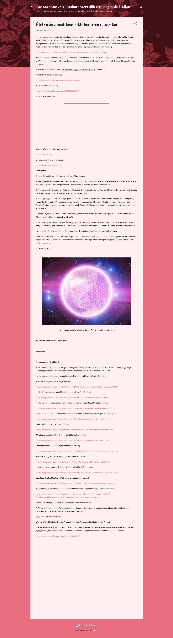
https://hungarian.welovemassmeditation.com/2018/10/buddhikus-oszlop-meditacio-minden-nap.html (77, 483)
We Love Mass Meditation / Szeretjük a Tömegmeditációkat (83, 6)
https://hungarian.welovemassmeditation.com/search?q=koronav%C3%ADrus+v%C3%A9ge (73, 462)
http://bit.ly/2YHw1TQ (44, 155)
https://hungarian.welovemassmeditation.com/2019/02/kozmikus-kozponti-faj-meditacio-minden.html (77, 473)
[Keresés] (141, 7)
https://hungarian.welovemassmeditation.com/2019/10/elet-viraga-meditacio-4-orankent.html (73, 419)
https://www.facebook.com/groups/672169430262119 (58, 536)
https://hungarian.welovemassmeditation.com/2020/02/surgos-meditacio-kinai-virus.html (72, 398)
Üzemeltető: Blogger (86, 625)
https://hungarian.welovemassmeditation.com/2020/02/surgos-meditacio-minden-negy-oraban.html (76, 408)
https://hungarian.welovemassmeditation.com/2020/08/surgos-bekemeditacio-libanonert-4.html (74, 430)
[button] (135, 24)
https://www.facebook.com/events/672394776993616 (58, 80)
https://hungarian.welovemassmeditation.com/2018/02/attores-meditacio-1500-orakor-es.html (74, 440)
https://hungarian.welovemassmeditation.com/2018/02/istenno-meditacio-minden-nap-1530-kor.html (76, 451)
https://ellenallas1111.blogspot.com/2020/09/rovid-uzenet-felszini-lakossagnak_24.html (71, 52)
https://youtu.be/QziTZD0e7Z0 (48, 165)
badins (95, 631)
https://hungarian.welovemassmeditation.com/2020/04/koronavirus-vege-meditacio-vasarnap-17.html (77, 387)
